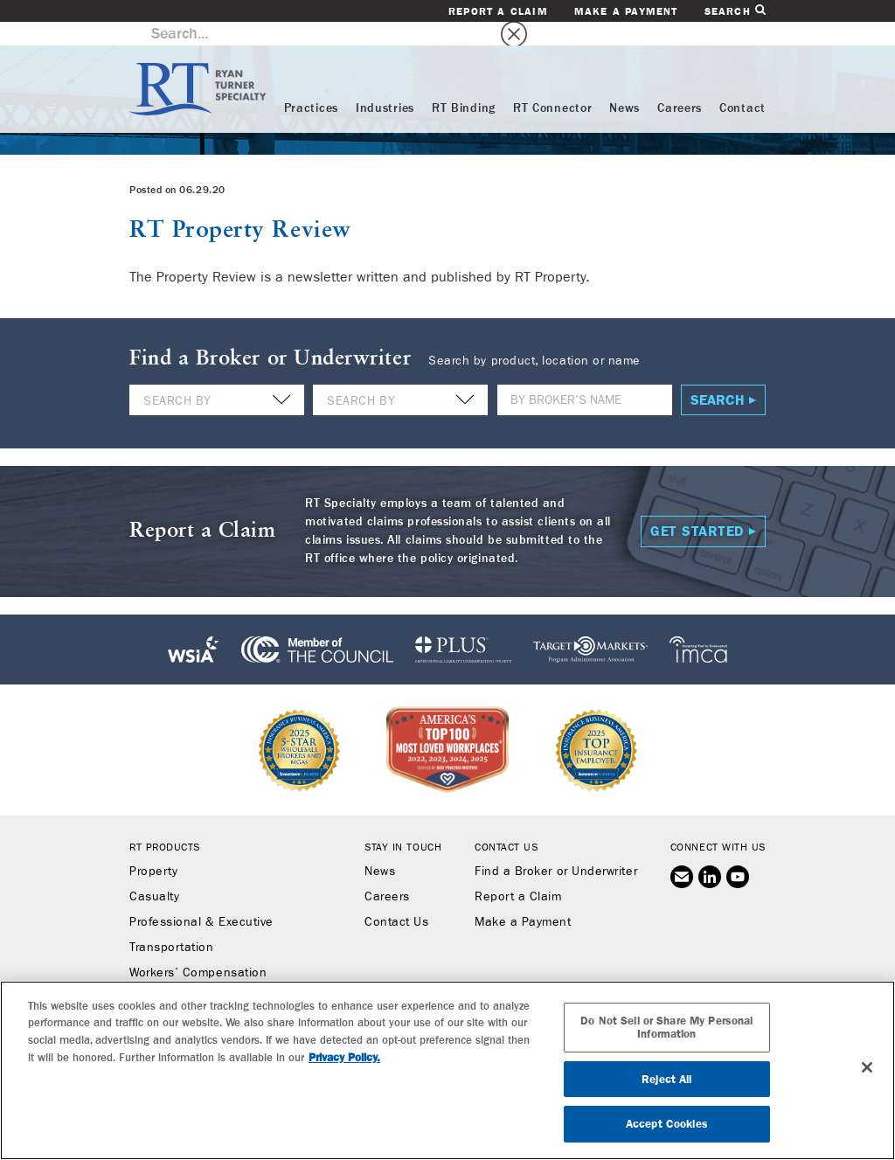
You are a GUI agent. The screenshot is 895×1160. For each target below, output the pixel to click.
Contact (742, 85)
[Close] (867, 1067)
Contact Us (396, 899)
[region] (447, 1070)
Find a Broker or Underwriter (556, 848)
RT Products (164, 823)
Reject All (666, 1079)
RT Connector (552, 85)
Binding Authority (178, 975)
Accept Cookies (667, 1123)
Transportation (171, 924)
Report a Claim (498, 11)
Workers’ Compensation (198, 949)
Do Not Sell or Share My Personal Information (666, 1027)
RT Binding (464, 85)
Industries (385, 85)
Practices (311, 85)
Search (735, 10)
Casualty (154, 873)
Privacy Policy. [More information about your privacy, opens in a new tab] (344, 1057)
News (624, 85)
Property (153, 848)
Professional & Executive (201, 899)
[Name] (584, 376)
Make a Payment (626, 11)
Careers (679, 85)
